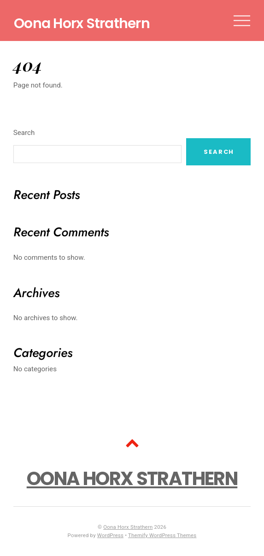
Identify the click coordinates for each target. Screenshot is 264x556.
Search (24, 133)
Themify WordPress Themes (162, 535)
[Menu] (242, 20)
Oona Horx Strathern (128, 527)
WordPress (110, 535)
